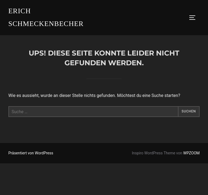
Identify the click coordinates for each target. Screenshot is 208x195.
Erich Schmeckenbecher (46, 17)
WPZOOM (191, 153)
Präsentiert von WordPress (30, 153)
